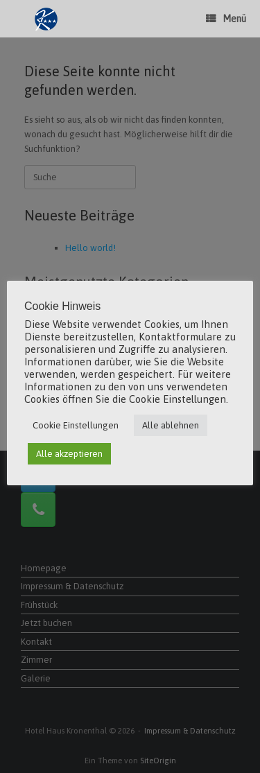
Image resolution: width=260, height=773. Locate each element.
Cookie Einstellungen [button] (76, 425)
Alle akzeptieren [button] (69, 454)
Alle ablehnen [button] (170, 425)
